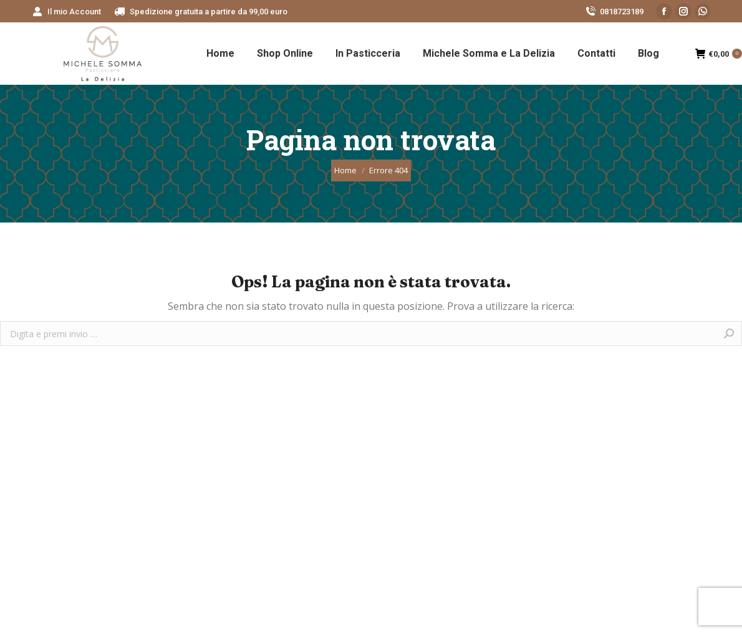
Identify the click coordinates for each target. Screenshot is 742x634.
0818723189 (613, 11)
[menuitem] (66, 11)
